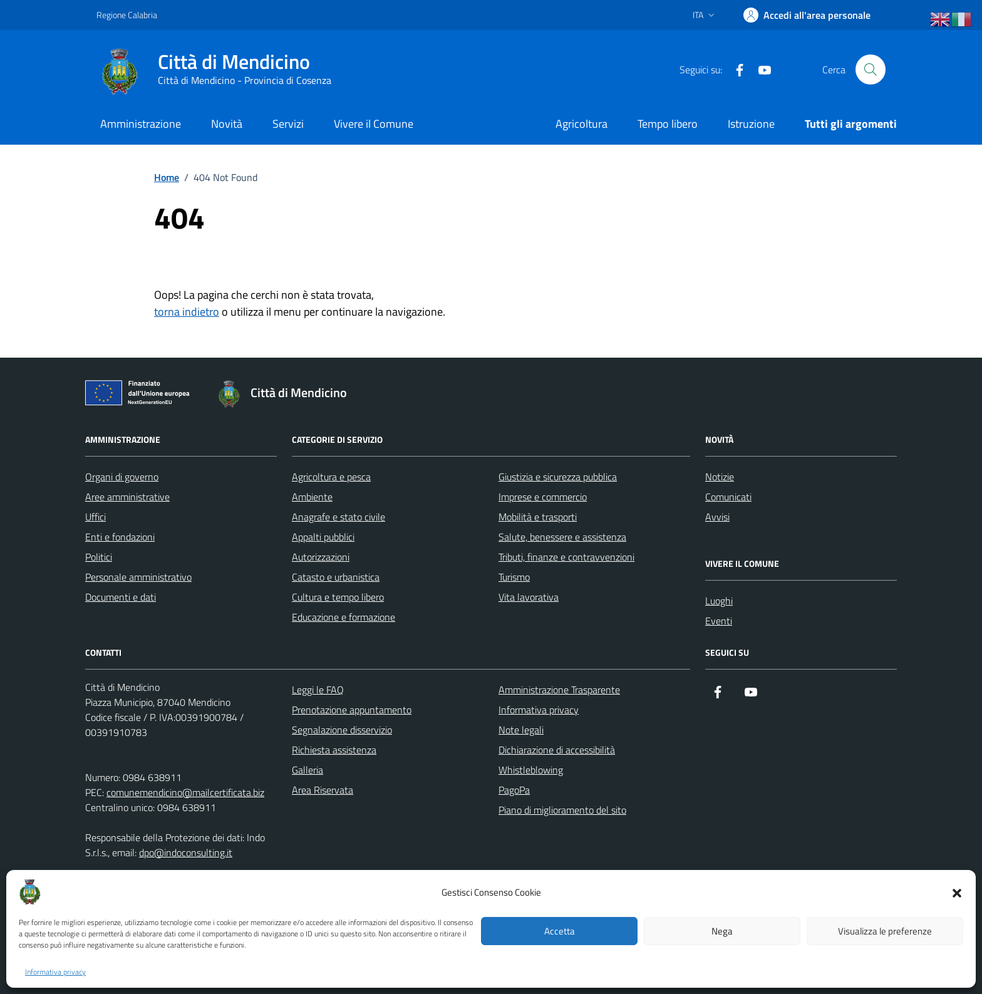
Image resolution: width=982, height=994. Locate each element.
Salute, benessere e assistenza (562, 536)
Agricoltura (581, 123)
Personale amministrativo (138, 576)
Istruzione (751, 123)
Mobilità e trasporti (538, 516)
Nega (722, 931)
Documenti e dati (120, 596)
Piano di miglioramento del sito (562, 809)
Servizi (288, 123)
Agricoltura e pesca (331, 476)
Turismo (514, 576)
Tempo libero (668, 123)
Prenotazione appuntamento (351, 709)
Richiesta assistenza (334, 749)
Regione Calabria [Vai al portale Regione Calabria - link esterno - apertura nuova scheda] (126, 14)
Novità (226, 123)
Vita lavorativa (529, 596)
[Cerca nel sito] (870, 69)
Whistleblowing (531, 769)
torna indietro (186, 311)
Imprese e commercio (543, 496)
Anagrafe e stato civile (338, 516)
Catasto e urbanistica (336, 576)
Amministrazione (140, 123)
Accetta (559, 931)
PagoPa (514, 789)
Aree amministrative (127, 496)
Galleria (307, 769)
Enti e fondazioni (120, 536)
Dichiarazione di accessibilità (557, 749)
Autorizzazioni (320, 556)
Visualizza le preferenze (885, 931)
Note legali (521, 729)
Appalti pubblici (323, 536)
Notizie (719, 476)
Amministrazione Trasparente (559, 689)
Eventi (718, 620)
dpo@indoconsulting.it (185, 852)
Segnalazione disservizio (342, 729)
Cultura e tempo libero (338, 596)
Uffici (95, 516)
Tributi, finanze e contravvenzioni (566, 556)
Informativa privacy (55, 972)
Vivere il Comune (373, 123)
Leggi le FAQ (318, 689)
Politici (98, 556)
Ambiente (312, 496)
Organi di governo (121, 476)
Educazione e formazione (343, 616)
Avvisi (717, 516)
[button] (957, 892)
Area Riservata (322, 789)
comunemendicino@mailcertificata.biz (185, 792)
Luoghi (719, 600)
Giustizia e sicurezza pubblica (558, 476)
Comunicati (728, 496)
